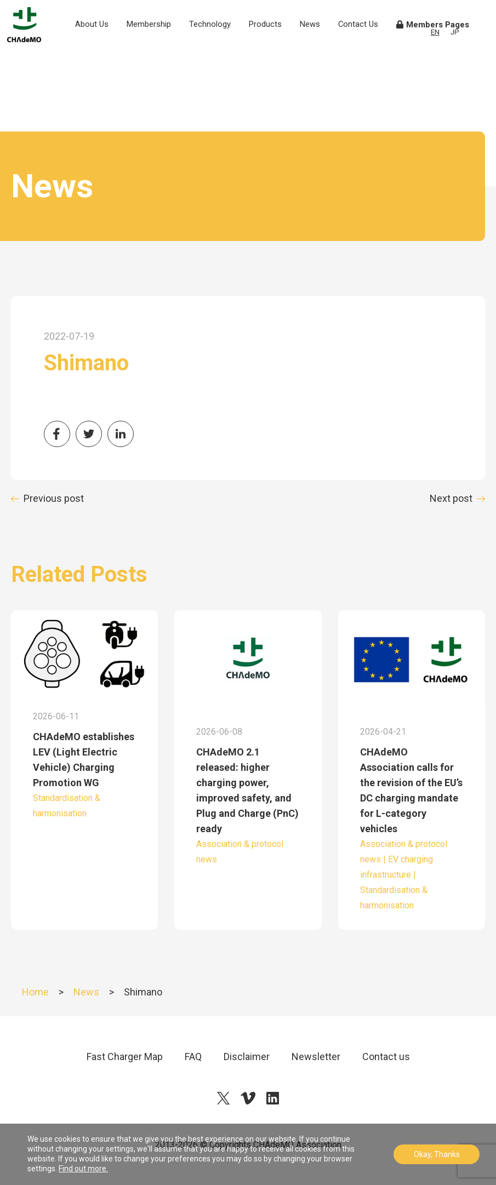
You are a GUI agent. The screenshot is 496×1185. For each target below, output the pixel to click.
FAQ (193, 1056)
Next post (451, 498)
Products (279, 42)
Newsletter (316, 1056)
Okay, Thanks (437, 1154)
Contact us (386, 1056)
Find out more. (83, 1168)
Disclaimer (247, 1056)
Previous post (54, 498)
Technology (224, 42)
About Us (108, 48)
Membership (163, 42)
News (324, 42)
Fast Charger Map (125, 1056)
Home (35, 992)
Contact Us (370, 48)
